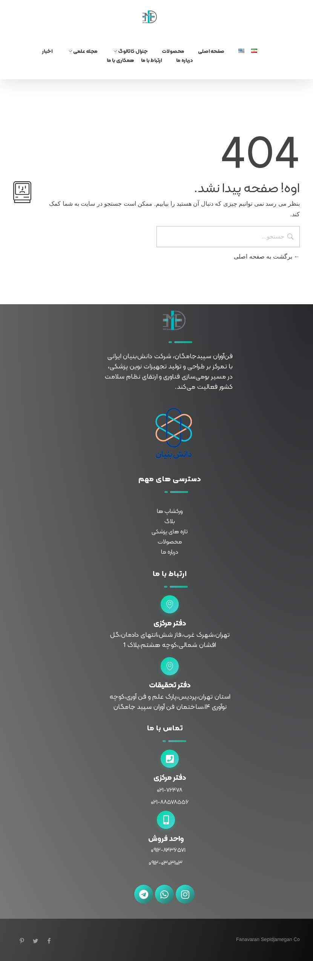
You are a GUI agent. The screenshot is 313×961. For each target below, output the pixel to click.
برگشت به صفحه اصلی (267, 256)
